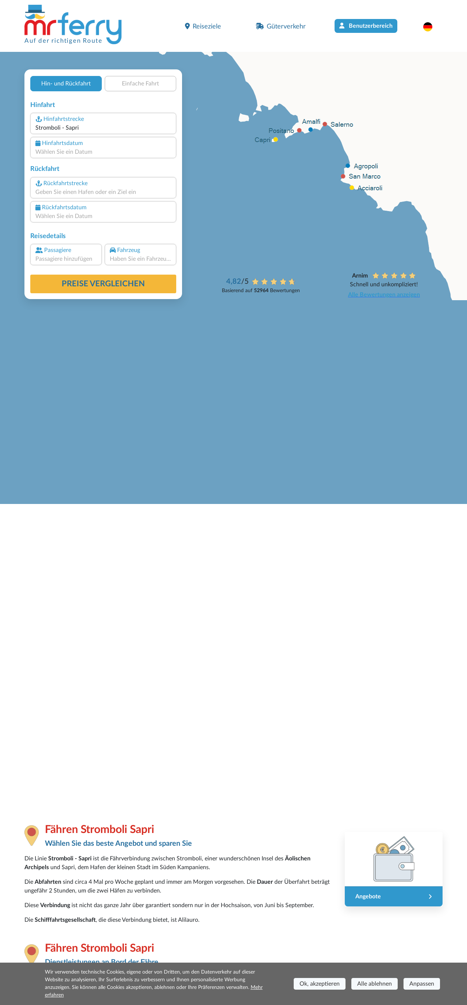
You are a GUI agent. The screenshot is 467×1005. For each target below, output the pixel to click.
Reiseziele (203, 26)
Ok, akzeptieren (320, 984)
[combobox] (103, 127)
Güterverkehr (281, 26)
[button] (431, 26)
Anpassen (421, 984)
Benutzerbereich (366, 26)
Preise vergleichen (103, 284)
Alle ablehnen (374, 984)
